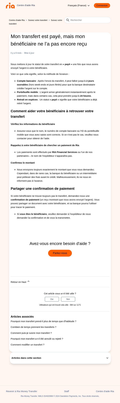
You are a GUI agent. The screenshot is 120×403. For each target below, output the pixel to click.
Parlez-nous (60, 253)
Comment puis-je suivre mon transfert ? (31, 333)
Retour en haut (20, 281)
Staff (66, 391)
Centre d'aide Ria (17, 20)
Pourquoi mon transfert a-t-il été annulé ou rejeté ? (37, 338)
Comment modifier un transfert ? (27, 344)
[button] (103, 5)
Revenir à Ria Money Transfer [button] (21, 391)
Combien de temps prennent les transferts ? (33, 327)
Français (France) (79, 5)
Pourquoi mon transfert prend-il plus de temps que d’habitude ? (43, 321)
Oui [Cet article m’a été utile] (51, 299)
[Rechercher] (87, 20)
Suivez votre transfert (37, 20)
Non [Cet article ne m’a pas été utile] (68, 299)
